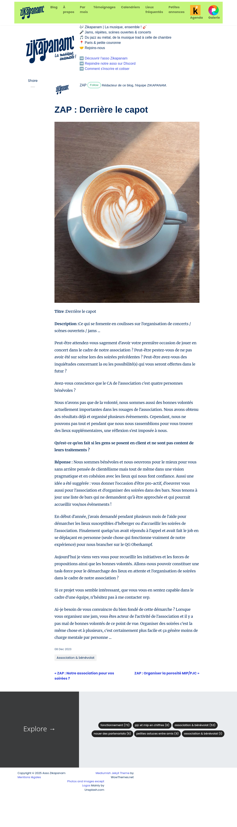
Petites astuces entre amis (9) (157, 733)
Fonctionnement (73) (115, 725)
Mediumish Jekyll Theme (113, 773)
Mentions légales (29, 777)
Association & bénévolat (75, 658)
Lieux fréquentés (154, 9)
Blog (54, 7)
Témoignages (104, 7)
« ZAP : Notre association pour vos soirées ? (84, 676)
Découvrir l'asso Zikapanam (106, 58)
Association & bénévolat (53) (195, 725)
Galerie (214, 12)
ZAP (83, 85)
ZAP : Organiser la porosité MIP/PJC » (166, 673)
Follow (94, 85)
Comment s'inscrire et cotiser (107, 69)
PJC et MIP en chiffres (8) (152, 725)
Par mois (84, 9)
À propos (68, 9)
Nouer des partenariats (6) (112, 733)
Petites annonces (177, 9)
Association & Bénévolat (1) (203, 733)
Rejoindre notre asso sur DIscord (110, 63)
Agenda (196, 12)
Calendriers (130, 7)
